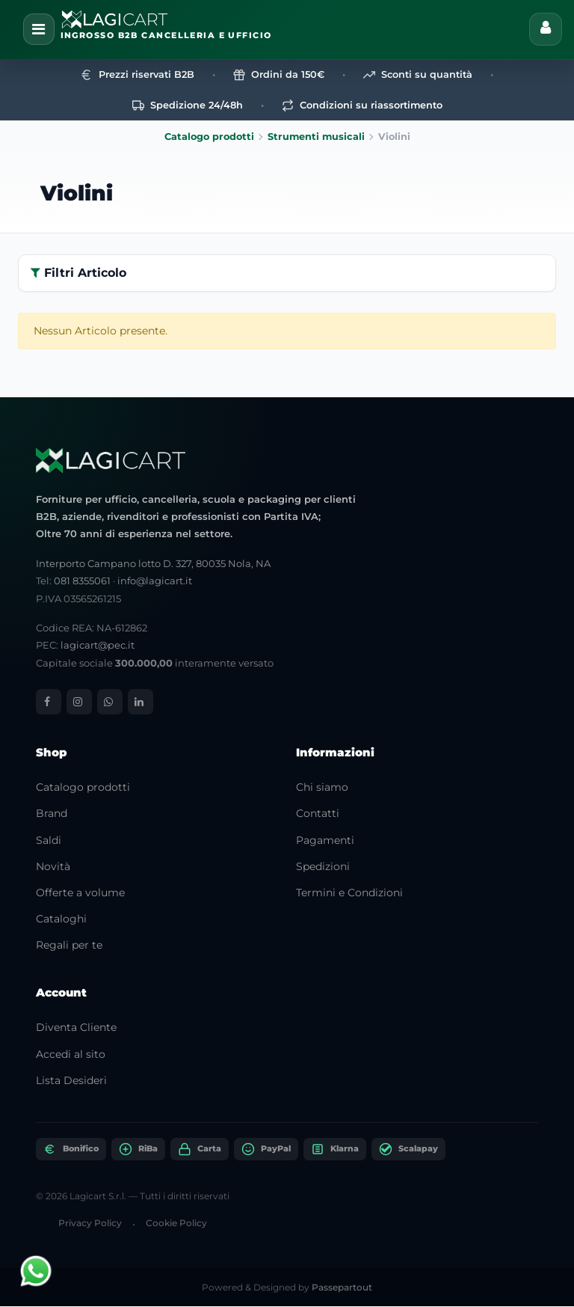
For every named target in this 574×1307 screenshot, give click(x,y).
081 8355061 (82, 581)
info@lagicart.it (154, 581)
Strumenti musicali (316, 137)
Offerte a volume (80, 892)
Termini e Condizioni (349, 892)
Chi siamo (322, 788)
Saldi (48, 840)
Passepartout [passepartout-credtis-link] (342, 1288)
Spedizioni (323, 866)
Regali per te (69, 945)
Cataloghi (61, 919)
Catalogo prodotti (209, 137)
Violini (76, 193)
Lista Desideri (71, 1080)
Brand (51, 814)
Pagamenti (325, 840)
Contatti (317, 814)
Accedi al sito (70, 1054)
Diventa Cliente (76, 1028)
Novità (53, 866)
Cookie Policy (176, 1222)
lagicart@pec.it (98, 646)
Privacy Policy (90, 1222)
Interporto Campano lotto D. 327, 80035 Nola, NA (153, 563)
